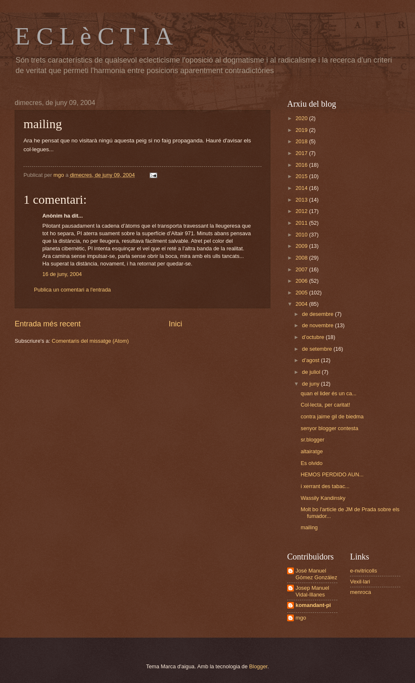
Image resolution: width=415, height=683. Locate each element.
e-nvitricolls (363, 570)
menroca (360, 592)
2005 (302, 292)
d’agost (311, 360)
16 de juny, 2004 (62, 274)
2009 (302, 246)
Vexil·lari (360, 581)
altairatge (312, 451)
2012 (302, 211)
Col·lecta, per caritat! (325, 405)
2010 (302, 234)
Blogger (258, 666)
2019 (302, 130)
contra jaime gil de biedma (332, 416)
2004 (302, 304)
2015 (302, 176)
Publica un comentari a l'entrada (72, 289)
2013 (302, 200)
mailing (309, 527)
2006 (302, 281)
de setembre (317, 349)
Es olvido (311, 463)
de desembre (318, 314)
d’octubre (314, 337)
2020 (302, 118)
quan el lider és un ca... (328, 393)
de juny (311, 384)
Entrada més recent (47, 324)
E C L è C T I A (94, 36)
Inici (175, 324)
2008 (302, 258)
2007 (302, 269)
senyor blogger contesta (329, 428)
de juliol (312, 372)
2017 (302, 153)
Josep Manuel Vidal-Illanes (312, 591)
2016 (302, 165)
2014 (302, 188)
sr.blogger (312, 439)
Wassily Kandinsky (323, 498)
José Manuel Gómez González (316, 573)
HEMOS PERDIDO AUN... (332, 474)
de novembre (318, 325)
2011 (302, 223)
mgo (301, 618)
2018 (302, 141)
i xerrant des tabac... (325, 486)
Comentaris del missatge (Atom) (90, 341)
